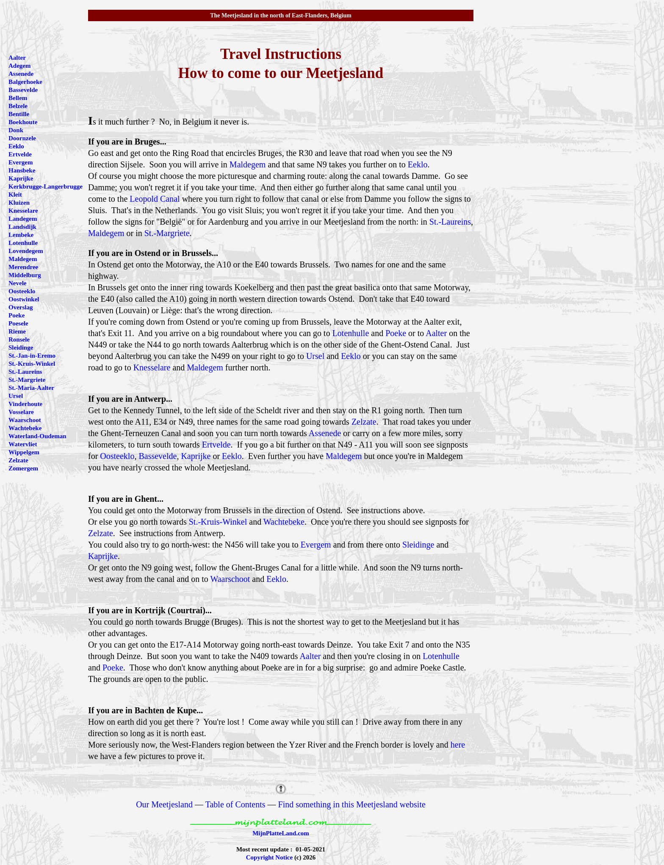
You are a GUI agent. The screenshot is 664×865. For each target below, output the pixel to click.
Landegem (22, 218)
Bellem (17, 98)
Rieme (17, 331)
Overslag (20, 307)
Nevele (17, 283)
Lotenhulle (350, 333)
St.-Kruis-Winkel (218, 521)
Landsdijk (22, 226)
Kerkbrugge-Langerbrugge (45, 186)
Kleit (15, 194)
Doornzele (22, 138)
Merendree (23, 267)
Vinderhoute (25, 404)
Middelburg (24, 275)
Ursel (315, 356)
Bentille (18, 114)
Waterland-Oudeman (37, 436)
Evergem (316, 544)
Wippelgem (23, 452)
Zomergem (23, 468)
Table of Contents (235, 804)
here (458, 744)
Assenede (325, 433)
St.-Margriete (167, 233)
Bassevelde (157, 456)
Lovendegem (25, 251)
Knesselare (152, 367)
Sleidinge (418, 544)
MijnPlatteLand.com (280, 833)
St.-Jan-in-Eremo (31, 355)
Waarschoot (230, 579)
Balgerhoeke (25, 81)
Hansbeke (21, 170)
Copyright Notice (269, 857)
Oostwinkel (23, 299)
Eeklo (418, 164)
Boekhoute (22, 122)
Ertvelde (216, 444)
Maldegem (248, 164)
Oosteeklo (117, 456)
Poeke (395, 333)
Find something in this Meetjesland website (352, 804)
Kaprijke (195, 456)
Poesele (18, 323)
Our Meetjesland (164, 804)
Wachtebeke (283, 521)
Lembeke (20, 234)
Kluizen (19, 202)
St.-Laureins (450, 221)
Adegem (19, 65)
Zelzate (363, 421)
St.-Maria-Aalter (31, 387)
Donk (15, 130)
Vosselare (21, 412)
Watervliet (22, 444)
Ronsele (19, 339)
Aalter (436, 333)
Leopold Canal (155, 198)
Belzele (18, 106)
